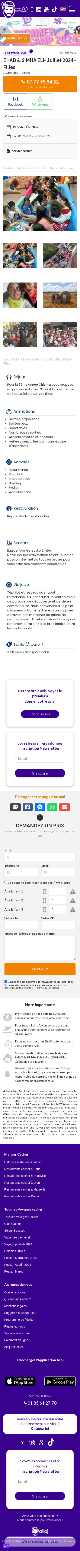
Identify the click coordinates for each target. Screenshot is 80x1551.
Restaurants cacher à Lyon (22, 1182)
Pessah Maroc (13, 1271)
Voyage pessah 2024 (18, 1244)
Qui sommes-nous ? (17, 1299)
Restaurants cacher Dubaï (21, 1196)
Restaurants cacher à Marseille (24, 1189)
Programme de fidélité (18, 1319)
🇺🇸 (63, 9)
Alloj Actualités (13, 1347)
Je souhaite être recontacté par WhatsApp (39, 882)
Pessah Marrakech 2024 (20, 1258)
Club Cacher (12, 1223)
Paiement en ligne (16, 1340)
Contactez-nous (14, 1292)
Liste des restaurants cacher (23, 1162)
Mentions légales (15, 1306)
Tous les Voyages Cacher (21, 1217)
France (25, 72)
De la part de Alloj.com (40, 87)
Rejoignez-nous (14, 1326)
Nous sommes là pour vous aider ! (40, 1520)
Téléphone (11, 866)
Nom (7, 850)
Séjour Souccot (14, 1230)
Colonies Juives (14, 1251)
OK (6, 1545)
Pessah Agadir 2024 (17, 1264)
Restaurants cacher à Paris (22, 1169)
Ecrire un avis (40, 714)
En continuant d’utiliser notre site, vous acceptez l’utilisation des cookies (38, 1540)
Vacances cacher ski (17, 1237)
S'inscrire (40, 773)
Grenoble (12, 72)
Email (44, 866)
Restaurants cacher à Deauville (25, 1176)
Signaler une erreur (17, 1333)
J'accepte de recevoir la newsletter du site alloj (40, 982)
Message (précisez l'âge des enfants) (29, 934)
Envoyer (40, 969)
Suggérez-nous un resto (20, 1313)
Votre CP (47, 918)
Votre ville (11, 918)
